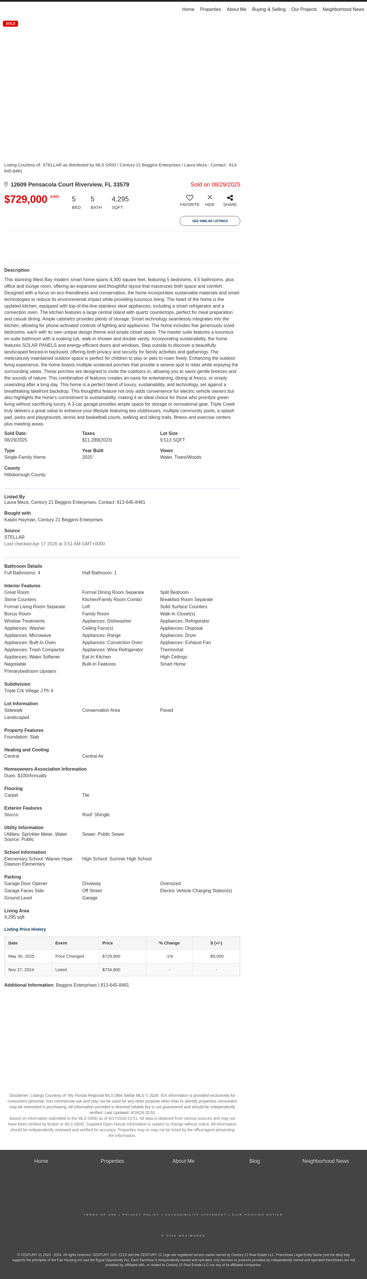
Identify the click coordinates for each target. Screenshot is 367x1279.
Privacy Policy (141, 1214)
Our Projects (304, 9)
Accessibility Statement (196, 1214)
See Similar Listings (210, 221)
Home (188, 9)
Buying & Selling (269, 9)
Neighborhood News (343, 9)
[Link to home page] (7, 9)
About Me (236, 9)
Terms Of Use (100, 1214)
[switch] (190, 202)
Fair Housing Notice (257, 1214)
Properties (210, 9)
